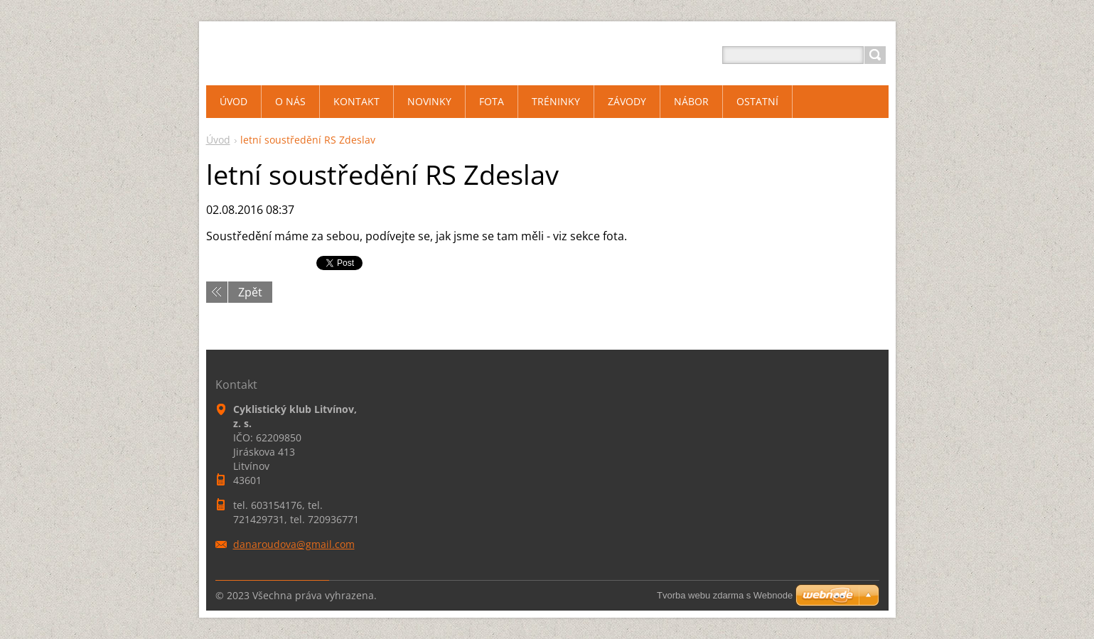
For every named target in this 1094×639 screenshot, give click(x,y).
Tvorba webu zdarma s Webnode (725, 595)
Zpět (250, 292)
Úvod (218, 139)
